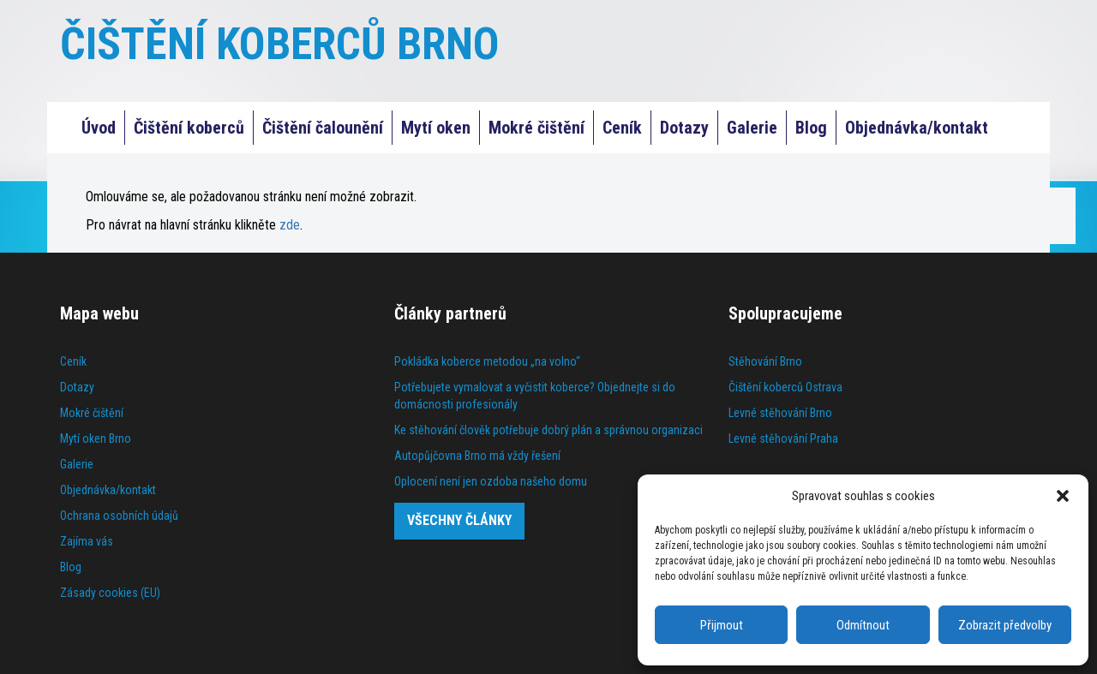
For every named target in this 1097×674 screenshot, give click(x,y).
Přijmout (721, 625)
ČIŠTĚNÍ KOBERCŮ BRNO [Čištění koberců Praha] (280, 44)
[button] (1062, 495)
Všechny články (459, 520)
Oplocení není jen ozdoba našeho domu (490, 481)
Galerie (752, 127)
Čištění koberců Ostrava (785, 387)
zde (289, 225)
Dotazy (684, 127)
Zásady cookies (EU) (110, 592)
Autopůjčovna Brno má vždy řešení (477, 455)
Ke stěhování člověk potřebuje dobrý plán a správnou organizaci (548, 430)
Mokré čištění (536, 127)
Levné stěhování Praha (783, 438)
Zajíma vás (86, 541)
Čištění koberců (189, 127)
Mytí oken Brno (95, 438)
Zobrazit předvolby (1005, 625)
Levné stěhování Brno (780, 413)
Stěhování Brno (765, 361)
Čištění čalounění (322, 127)
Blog (811, 127)
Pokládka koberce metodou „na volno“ (487, 361)
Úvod (98, 127)
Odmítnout (863, 625)
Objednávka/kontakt (916, 127)
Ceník (622, 127)
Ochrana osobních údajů (119, 515)
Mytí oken (436, 127)
